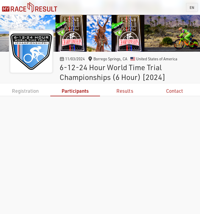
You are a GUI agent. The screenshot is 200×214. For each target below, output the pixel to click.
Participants (75, 91)
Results (124, 91)
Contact (174, 91)
